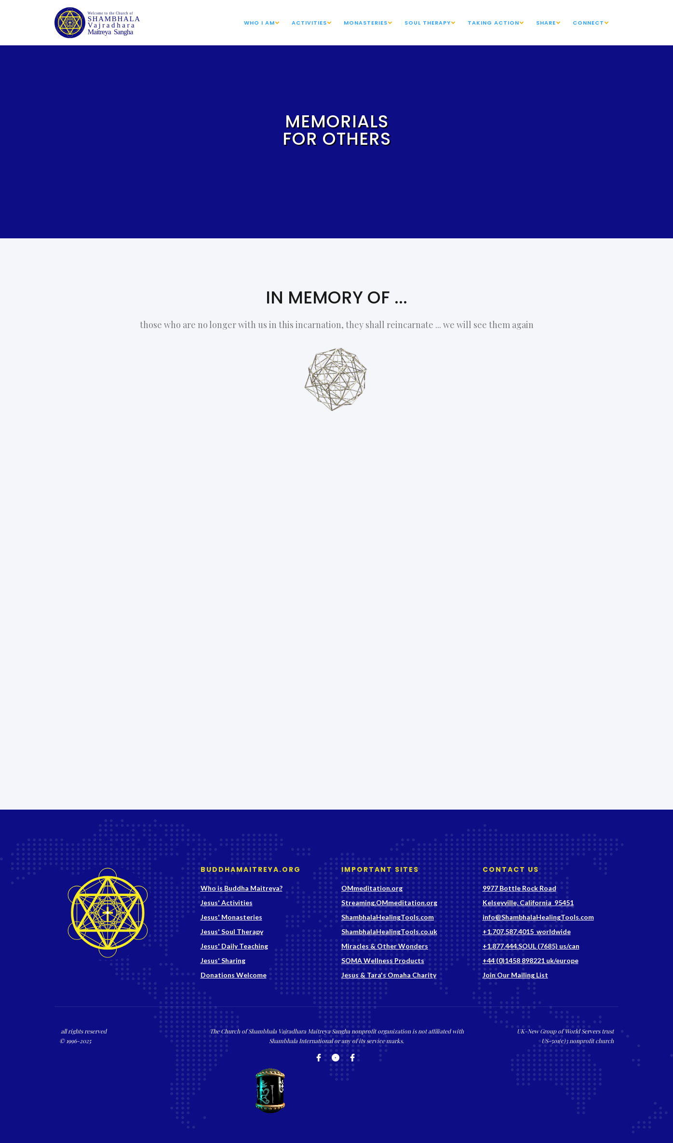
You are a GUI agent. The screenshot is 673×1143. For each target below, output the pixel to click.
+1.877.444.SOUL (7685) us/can (531, 946)
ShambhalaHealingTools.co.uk (389, 931)
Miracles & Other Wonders (384, 946)
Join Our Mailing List (515, 975)
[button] (265, 22)
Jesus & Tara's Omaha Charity (388, 975)
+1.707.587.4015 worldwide (527, 931)
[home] (98, 22)
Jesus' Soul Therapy (232, 931)
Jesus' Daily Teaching (234, 946)
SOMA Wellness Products (382, 960)
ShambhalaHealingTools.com (387, 917)
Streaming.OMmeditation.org (389, 902)
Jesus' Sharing (223, 960)
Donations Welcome (234, 975)
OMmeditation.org (372, 888)
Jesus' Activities (227, 902)
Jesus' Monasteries (231, 917)
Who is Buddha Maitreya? (242, 888)
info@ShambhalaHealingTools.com (538, 917)
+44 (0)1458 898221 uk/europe (531, 960)
